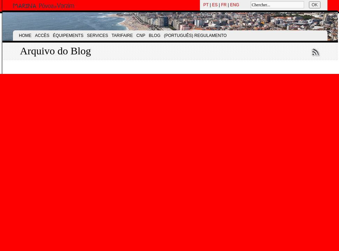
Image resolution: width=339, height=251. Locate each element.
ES (215, 4)
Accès (42, 35)
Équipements (68, 35)
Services (97, 35)
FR (224, 4)
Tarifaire (122, 35)
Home (25, 35)
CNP (140, 35)
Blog (154, 35)
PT (206, 4)
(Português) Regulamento (195, 35)
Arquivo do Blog (55, 50)
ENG (234, 4)
